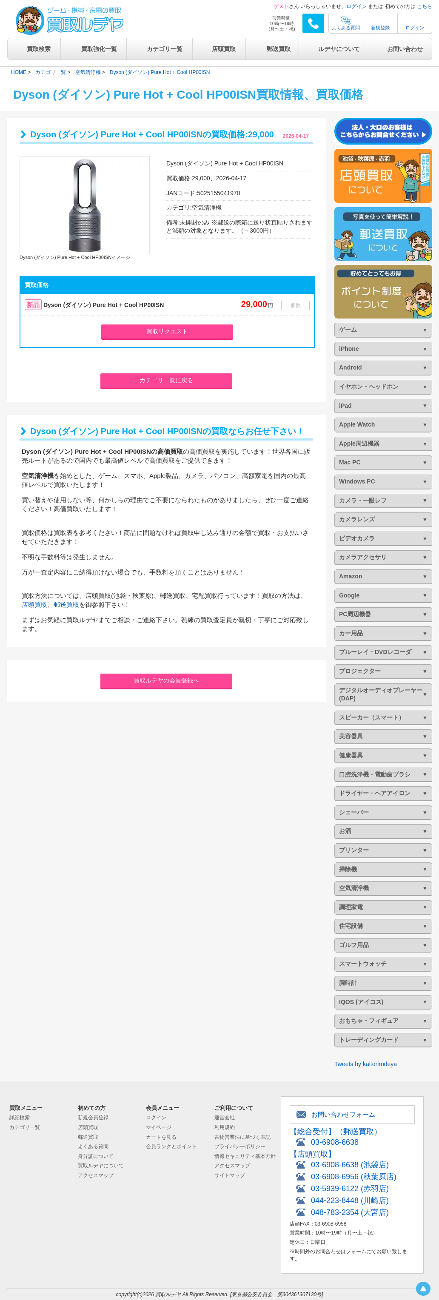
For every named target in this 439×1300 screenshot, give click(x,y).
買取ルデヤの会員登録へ (166, 680)
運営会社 (224, 1118)
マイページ (158, 1127)
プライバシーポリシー (239, 1146)
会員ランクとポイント (171, 1146)
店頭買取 (224, 49)
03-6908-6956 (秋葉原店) (353, 1176)
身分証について (96, 1156)
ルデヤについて (339, 49)
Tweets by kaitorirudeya (365, 1064)
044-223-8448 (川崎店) (350, 1200)
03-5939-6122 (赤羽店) (350, 1188)
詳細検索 (19, 1118)
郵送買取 (279, 49)
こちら (424, 6)
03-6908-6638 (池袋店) (350, 1165)
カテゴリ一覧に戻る (166, 380)
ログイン (356, 6)
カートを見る (161, 1137)
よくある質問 (346, 27)
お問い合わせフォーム (343, 1114)
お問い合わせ (405, 49)
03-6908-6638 (335, 1142)
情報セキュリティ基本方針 (245, 1156)
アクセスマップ (96, 1175)
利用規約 (224, 1127)
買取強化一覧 (99, 49)
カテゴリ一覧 (164, 49)
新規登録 (380, 27)
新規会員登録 (93, 1118)
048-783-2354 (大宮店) (350, 1212)
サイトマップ (229, 1175)
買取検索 (39, 49)
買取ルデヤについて (101, 1166)
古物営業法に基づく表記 (242, 1137)
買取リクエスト (167, 331)
